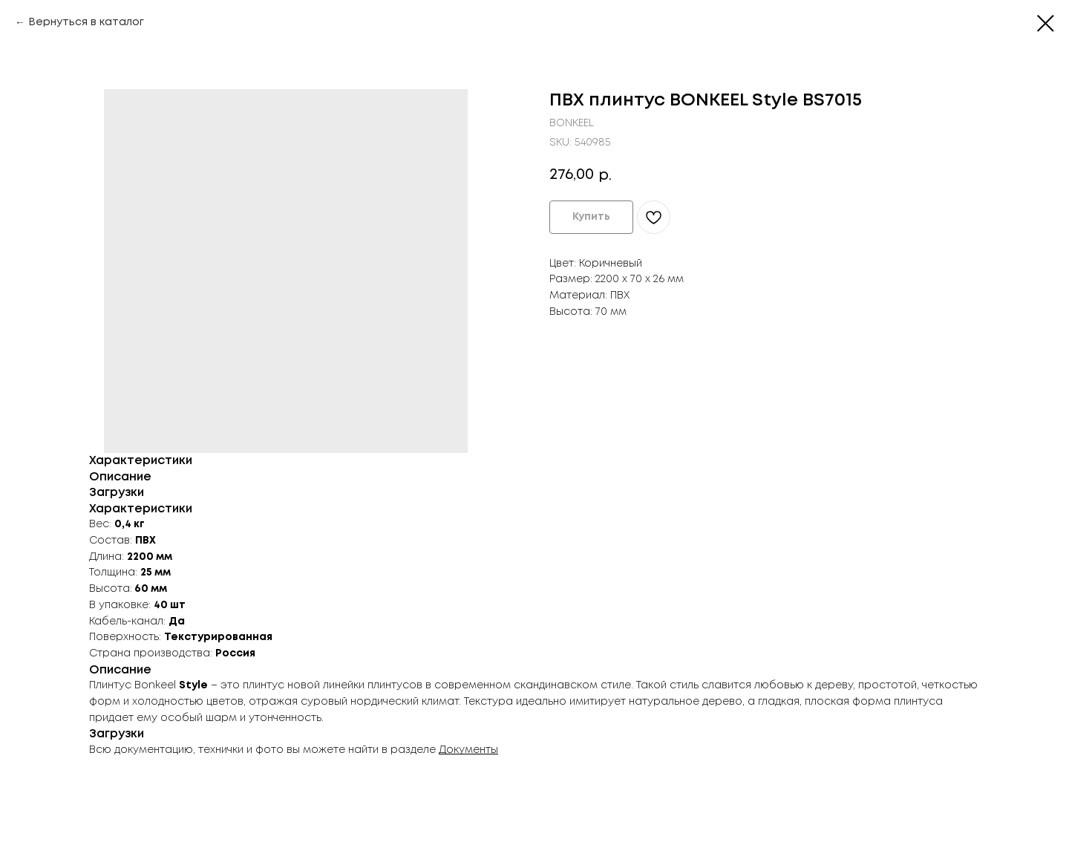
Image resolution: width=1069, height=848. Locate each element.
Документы (468, 750)
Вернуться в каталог (86, 22)
